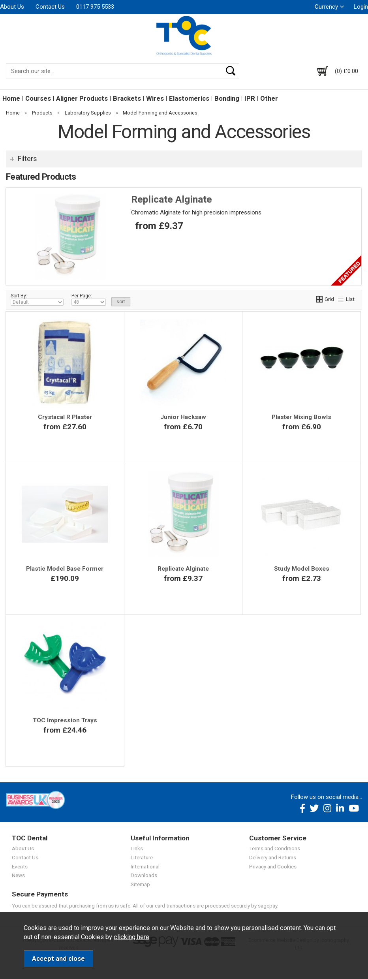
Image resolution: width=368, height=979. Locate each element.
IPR (249, 98)
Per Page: (88, 299)
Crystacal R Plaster (65, 417)
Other (269, 98)
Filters (27, 158)
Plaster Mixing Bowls (301, 417)
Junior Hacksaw (183, 417)
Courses (38, 98)
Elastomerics (189, 98)
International (145, 866)
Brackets (127, 98)
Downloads (144, 875)
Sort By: (37, 299)
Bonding (226, 98)
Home (11, 98)
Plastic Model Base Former (64, 568)
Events (20, 866)
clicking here (131, 937)
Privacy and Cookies (273, 866)
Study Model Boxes (301, 568)
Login (361, 6)
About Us (12, 6)
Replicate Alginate (171, 199)
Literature (142, 857)
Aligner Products (82, 98)
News (18, 875)
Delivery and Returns (272, 857)
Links (137, 848)
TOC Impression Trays (65, 720)
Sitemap (140, 884)
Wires (155, 98)
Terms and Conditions (274, 848)
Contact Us (50, 6)
